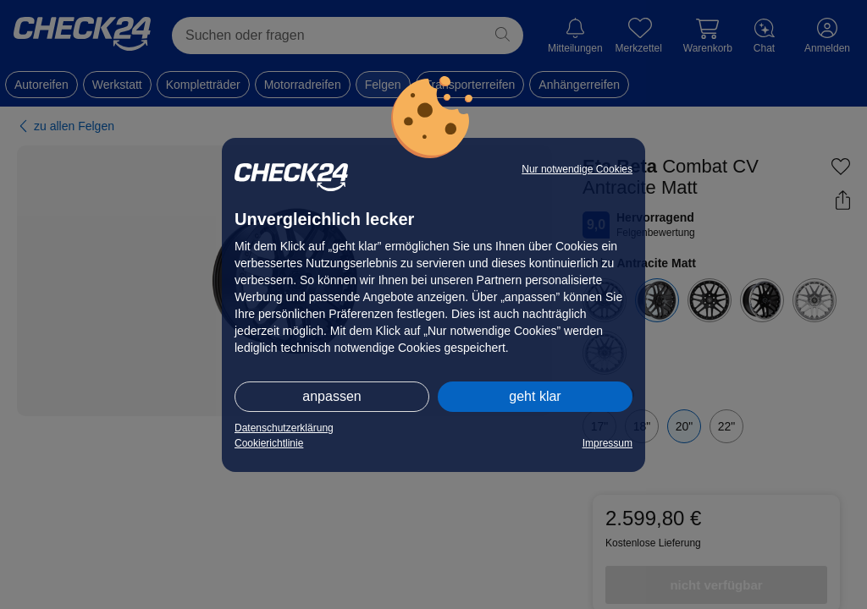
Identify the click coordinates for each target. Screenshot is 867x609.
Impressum (607, 443)
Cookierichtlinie (269, 443)
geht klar (535, 396)
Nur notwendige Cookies (577, 169)
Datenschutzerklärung (284, 428)
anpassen (331, 396)
